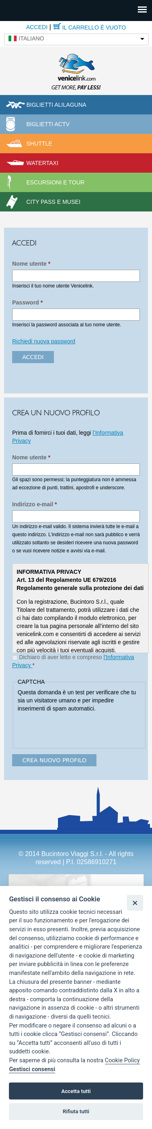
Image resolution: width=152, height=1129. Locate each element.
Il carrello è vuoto (94, 27)
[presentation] (79, 728)
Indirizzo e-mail (34, 504)
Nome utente (31, 263)
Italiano (31, 38)
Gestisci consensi (32, 1069)
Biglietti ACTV (48, 124)
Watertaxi (42, 163)
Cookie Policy (122, 1060)
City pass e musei (53, 202)
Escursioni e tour (55, 182)
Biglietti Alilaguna (56, 104)
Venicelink (76, 71)
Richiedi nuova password (43, 341)
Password (27, 302)
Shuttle (39, 143)
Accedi (36, 27)
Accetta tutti (76, 1091)
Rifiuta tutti (76, 1111)
